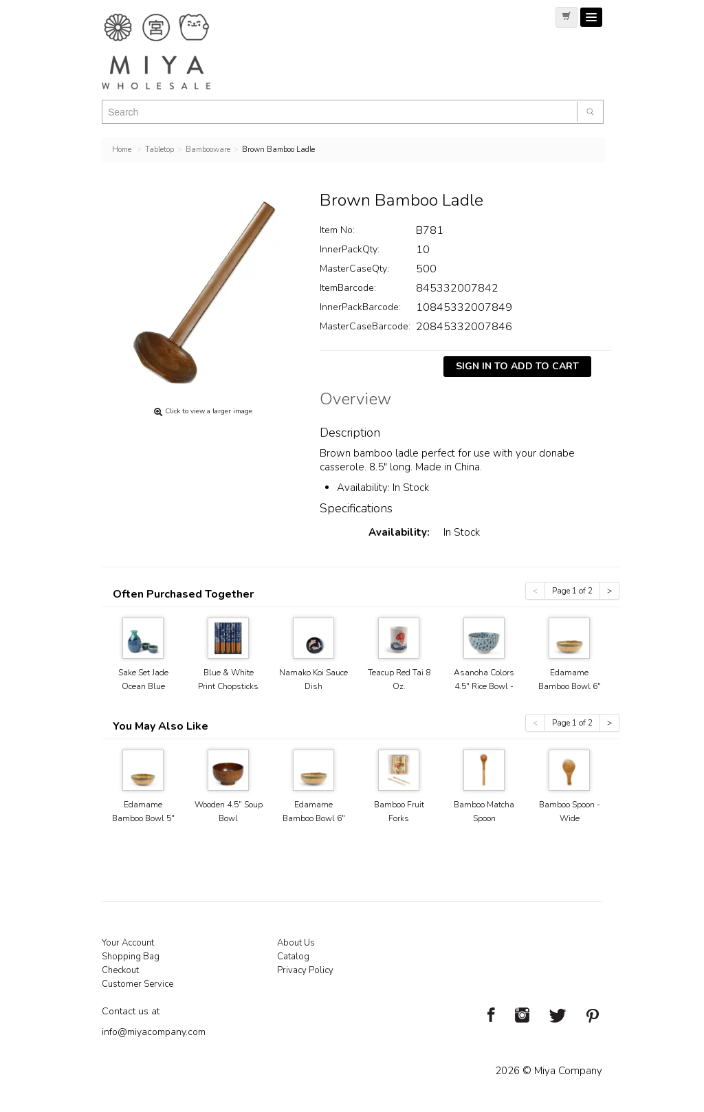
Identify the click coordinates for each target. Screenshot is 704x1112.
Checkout (120, 970)
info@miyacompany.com (154, 1031)
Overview (355, 401)
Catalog (293, 956)
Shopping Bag (131, 956)
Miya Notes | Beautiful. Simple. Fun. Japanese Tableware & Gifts (170, 51)
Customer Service (137, 984)
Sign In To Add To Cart (517, 366)
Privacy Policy (305, 970)
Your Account (128, 943)
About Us (296, 943)
